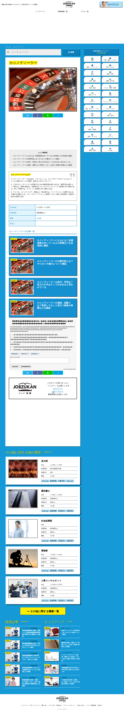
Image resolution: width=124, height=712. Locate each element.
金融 (110, 121)
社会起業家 (46, 520)
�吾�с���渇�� (70, 369)
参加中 (100, 705)
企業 (110, 142)
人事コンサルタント (51, 580)
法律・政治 (110, 114)
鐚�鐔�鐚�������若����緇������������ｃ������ (43, 347)
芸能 (110, 94)
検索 (71, 52)
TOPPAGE (8, 47)
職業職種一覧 (63, 11)
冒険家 (44, 550)
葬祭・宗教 (92, 149)
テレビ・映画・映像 (110, 87)
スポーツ (92, 100)
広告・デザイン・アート (92, 107)
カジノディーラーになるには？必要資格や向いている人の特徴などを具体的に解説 (42, 156)
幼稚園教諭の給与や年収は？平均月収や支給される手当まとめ (71, 669)
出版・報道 (92, 87)
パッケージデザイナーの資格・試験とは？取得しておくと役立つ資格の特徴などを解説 (71, 658)
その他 (38, 218)
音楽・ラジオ (92, 94)
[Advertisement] (62, 30)
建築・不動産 (92, 128)
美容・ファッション (92, 66)
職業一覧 (44, 705)
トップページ (40, 11)
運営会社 (58, 705)
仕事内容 (61, 481)
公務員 (92, 142)
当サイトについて (34, 705)
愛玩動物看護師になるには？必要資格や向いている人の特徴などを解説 (31, 669)
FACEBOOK (57, 391)
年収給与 (61, 511)
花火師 (44, 461)
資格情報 (53, 481)
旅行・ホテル (110, 66)
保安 (92, 114)
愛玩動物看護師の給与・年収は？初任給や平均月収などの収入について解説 (31, 645)
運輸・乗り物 (110, 80)
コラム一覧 (85, 11)
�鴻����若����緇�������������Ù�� (36, 335)
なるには (45, 481)
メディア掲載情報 (91, 705)
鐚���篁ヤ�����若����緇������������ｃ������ (42, 349)
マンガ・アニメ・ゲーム (110, 100)
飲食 (92, 73)
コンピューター (110, 107)
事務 (110, 128)
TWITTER (57, 388)
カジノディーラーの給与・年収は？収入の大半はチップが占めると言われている (42, 162)
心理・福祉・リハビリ (110, 59)
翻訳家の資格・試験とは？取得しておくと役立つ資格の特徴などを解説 (71, 644)
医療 (92, 59)
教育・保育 (110, 73)
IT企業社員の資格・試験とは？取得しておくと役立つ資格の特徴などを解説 (71, 682)
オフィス (110, 135)
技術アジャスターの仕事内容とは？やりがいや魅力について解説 (71, 632)
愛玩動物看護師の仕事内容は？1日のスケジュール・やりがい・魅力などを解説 (31, 657)
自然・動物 (92, 80)
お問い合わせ (80, 705)
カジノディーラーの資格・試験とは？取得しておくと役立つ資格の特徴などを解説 (42, 165)
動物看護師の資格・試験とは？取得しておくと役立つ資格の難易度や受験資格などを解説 (31, 683)
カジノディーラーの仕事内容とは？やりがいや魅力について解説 (36, 159)
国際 (92, 121)
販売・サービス (92, 135)
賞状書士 (45, 490)
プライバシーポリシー (69, 705)
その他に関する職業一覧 (44, 611)
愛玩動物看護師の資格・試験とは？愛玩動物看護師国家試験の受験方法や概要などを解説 (31, 633)
